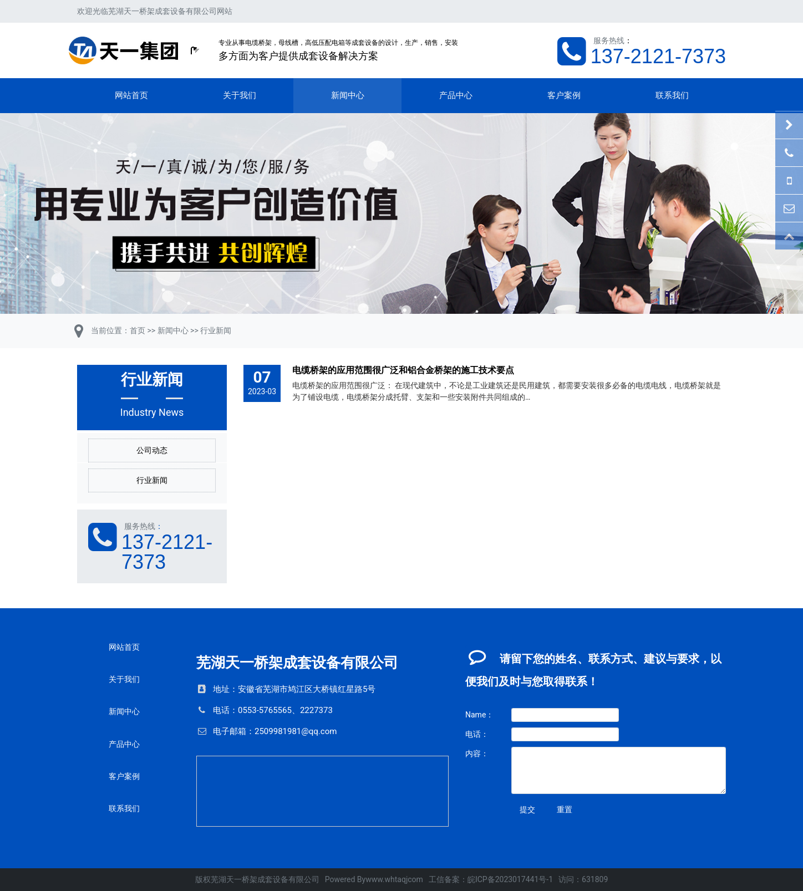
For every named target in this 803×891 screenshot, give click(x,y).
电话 (221, 710)
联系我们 (672, 95)
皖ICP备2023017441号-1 (510, 879)
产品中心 (455, 95)
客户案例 (564, 95)
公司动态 (151, 450)
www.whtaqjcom (394, 879)
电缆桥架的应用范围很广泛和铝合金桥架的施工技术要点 (403, 370)
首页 (137, 330)
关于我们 (239, 95)
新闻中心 (347, 95)
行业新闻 (215, 330)
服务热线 (608, 40)
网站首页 (131, 95)
